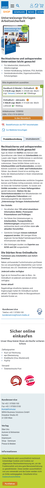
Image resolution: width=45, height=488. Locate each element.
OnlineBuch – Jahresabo (14, 100)
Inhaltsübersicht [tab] (32, 139)
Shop (4, 441)
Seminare (12, 441)
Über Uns (5, 429)
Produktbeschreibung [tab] (12, 139)
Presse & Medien (9, 444)
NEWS (31, 12)
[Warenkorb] (41, 6)
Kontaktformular (9, 409)
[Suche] (17, 6)
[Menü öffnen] (12, 6)
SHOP (6, 11)
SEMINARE (19, 12)
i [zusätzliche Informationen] (36, 88)
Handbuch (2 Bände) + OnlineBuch (18, 88)
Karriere (5, 435)
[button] (31, 6)
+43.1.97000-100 (12, 403)
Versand (11, 93)
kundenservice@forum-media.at (15, 315)
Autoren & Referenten (11, 432)
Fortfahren (10, 483)
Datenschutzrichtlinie (11, 477)
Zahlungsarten (8, 349)
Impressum (6, 438)
